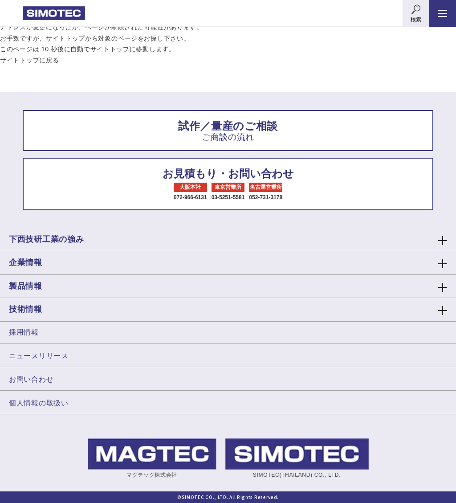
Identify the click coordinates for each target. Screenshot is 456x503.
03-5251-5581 (228, 197)
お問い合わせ (31, 379)
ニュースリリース (39, 356)
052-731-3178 (265, 197)
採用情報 (24, 332)
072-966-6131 (190, 197)
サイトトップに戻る (29, 60)
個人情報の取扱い (39, 403)
